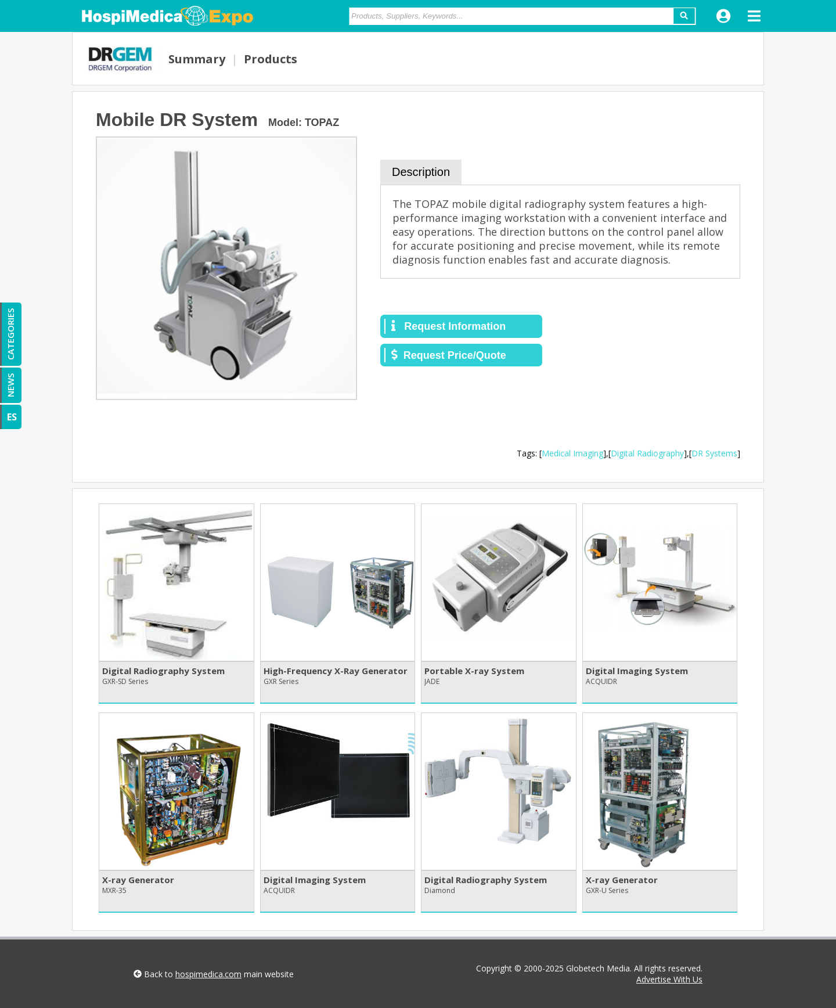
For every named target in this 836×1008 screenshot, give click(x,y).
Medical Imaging (572, 453)
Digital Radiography (647, 453)
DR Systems (714, 453)
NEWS (10, 385)
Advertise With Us (669, 979)
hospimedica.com (208, 974)
